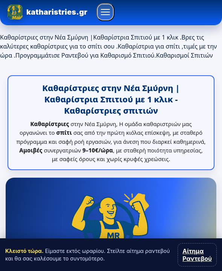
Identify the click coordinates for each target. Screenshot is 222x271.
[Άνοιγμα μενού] (105, 12)
